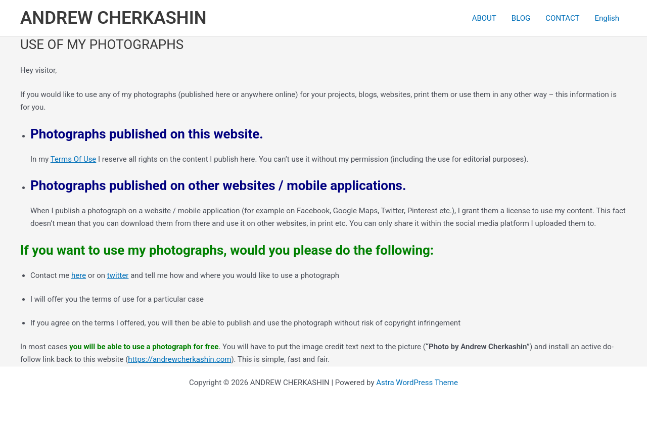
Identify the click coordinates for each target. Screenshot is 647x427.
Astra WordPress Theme (417, 382)
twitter (118, 275)
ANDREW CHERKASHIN (113, 18)
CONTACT (562, 18)
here (78, 275)
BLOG (521, 18)
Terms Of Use (74, 159)
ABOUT (484, 18)
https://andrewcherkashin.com (179, 359)
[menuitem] (607, 18)
